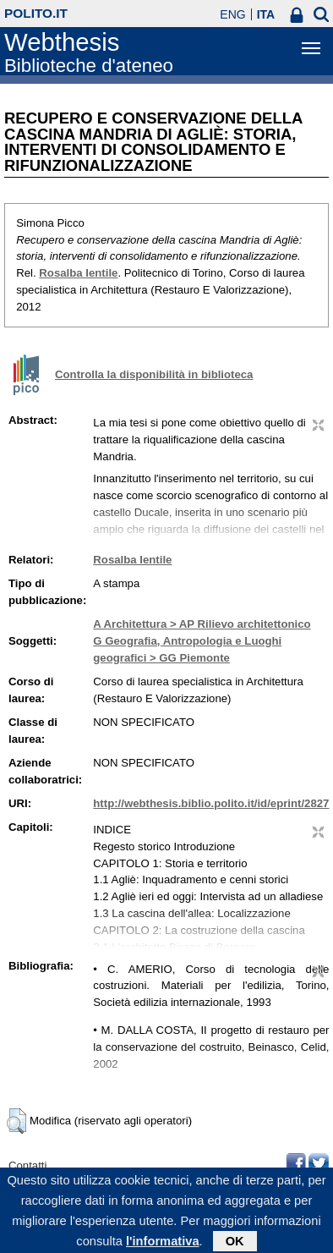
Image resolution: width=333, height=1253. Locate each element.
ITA (266, 14)
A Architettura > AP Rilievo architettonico (201, 624)
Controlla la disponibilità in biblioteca (154, 374)
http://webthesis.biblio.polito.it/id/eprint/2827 (211, 803)
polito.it (36, 13)
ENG (232, 14)
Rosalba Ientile (78, 273)
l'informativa (162, 1245)
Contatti (27, 1165)
